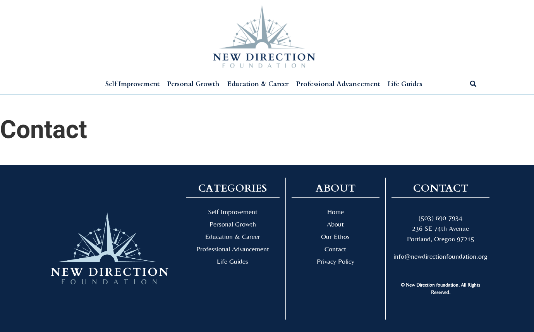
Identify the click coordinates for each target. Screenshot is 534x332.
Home (335, 212)
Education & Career (257, 84)
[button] (473, 84)
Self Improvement (132, 84)
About (335, 224)
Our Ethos (335, 236)
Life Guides (405, 84)
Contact (335, 249)
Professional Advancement (338, 84)
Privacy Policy (335, 261)
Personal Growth (193, 84)
